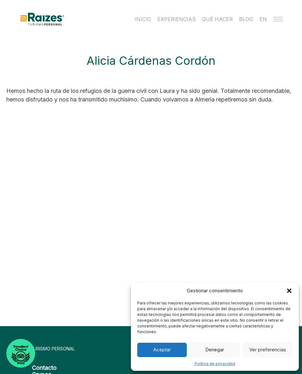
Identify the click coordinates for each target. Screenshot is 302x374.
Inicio (143, 19)
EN (263, 19)
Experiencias (176, 19)
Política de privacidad (215, 363)
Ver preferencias (267, 350)
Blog (246, 19)
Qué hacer (217, 19)
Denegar (214, 350)
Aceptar (162, 350)
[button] (289, 291)
